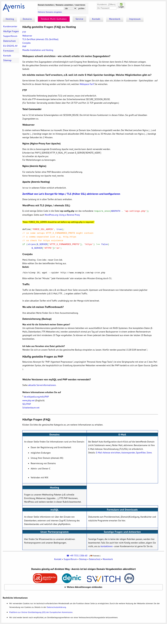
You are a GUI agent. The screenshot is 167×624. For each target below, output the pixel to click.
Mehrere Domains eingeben (50, 12)
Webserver (27, 35)
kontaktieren (107, 546)
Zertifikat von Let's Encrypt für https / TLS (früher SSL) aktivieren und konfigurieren (71, 193)
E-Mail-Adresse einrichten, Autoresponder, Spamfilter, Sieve (124, 452)
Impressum (135, 19)
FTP (24, 32)
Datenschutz (9, 40)
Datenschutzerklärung (56, 607)
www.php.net (28, 400)
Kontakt (96, 19)
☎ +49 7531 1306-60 (77, 555)
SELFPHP (26, 404)
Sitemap (7, 60)
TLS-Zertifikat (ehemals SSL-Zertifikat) (40, 39)
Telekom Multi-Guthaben (54, 19)
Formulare (8, 50)
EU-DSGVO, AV (10, 45)
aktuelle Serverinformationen (42, 385)
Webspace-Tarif (87, 84)
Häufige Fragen (11, 31)
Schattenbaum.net (30, 407)
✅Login (121, 5)
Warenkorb (114, 19)
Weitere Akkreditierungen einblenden (84, 587)
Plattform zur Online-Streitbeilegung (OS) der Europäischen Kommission (40, 612)
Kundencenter (10, 26)
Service (79, 19)
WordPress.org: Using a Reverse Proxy (62, 214)
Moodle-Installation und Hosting (37, 50)
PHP (24, 46)
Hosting (10, 19)
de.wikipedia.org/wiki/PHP (36, 397)
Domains (27, 19)
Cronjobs (26, 43)
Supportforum (10, 36)
